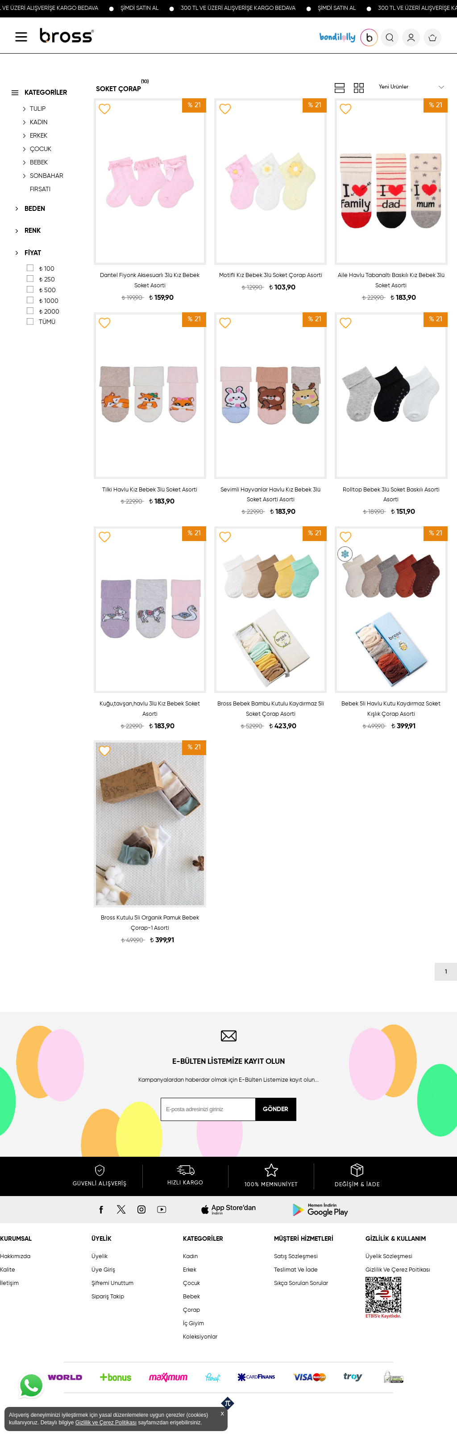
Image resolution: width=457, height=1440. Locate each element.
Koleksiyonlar (200, 1337)
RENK (33, 230)
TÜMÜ (47, 322)
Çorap (191, 1310)
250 (47, 280)
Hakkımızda (15, 1256)
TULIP (38, 109)
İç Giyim (193, 1324)
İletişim (9, 1283)
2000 (49, 312)
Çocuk (191, 1283)
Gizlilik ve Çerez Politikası (106, 1422)
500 (47, 290)
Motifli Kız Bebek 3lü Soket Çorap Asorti (270, 275)
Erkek (189, 1270)
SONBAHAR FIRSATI (46, 183)
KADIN (39, 122)
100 (46, 269)
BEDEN (35, 209)
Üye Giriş (103, 1270)
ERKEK (38, 136)
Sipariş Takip (107, 1297)
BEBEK (39, 163)
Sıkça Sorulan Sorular (301, 1283)
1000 (48, 301)
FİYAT (33, 253)
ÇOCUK (40, 149)
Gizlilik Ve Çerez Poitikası (398, 1270)
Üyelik (99, 1256)
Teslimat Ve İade (296, 1270)
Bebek (191, 1297)
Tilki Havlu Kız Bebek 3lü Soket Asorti (149, 490)
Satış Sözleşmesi (296, 1256)
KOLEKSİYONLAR (337, 37)
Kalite (7, 1270)
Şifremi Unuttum (112, 1283)
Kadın (190, 1256)
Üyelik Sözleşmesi (389, 1256)
